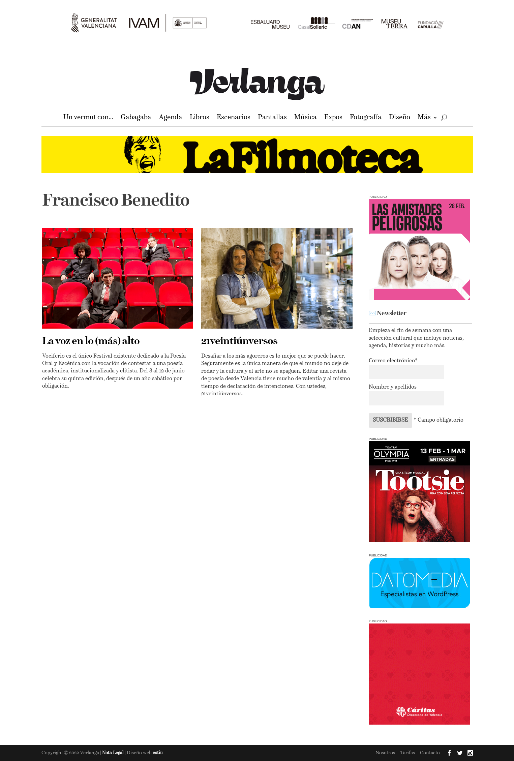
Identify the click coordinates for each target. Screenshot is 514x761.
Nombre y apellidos (393, 387)
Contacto (430, 753)
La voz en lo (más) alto (91, 341)
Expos (333, 118)
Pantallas (272, 118)
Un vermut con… (88, 118)
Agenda (170, 118)
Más (424, 118)
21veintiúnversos (239, 341)
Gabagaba (136, 118)
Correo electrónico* (393, 361)
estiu (158, 753)
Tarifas (407, 753)
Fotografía (366, 118)
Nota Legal (113, 753)
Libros (199, 118)
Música (305, 118)
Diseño (399, 118)
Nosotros (385, 753)
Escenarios (233, 118)
